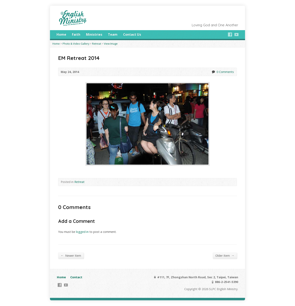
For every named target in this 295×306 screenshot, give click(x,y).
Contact (76, 277)
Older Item (224, 255)
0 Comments (213, 71)
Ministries (94, 34)
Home (61, 34)
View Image (111, 43)
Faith (76, 34)
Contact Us (132, 34)
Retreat (96, 43)
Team (112, 34)
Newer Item (71, 255)
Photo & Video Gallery (76, 43)
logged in (82, 232)
